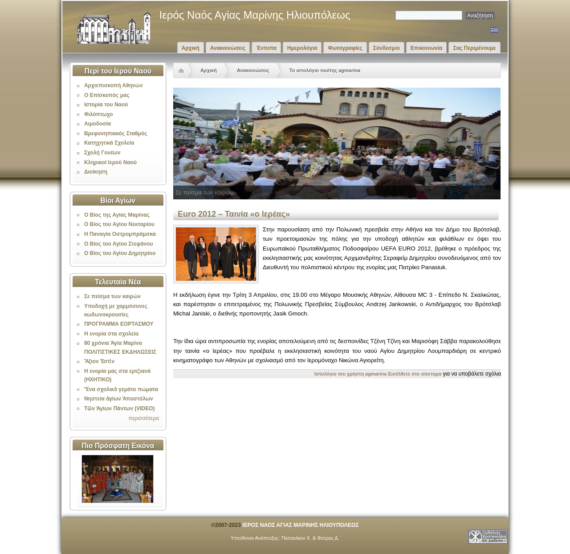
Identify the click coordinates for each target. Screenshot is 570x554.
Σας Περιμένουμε (474, 48)
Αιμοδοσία (97, 124)
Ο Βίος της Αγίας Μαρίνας (117, 215)
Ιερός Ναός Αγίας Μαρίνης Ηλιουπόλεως (254, 15)
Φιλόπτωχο (98, 114)
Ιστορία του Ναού (106, 104)
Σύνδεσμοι (386, 48)
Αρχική (191, 48)
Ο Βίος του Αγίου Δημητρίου (119, 253)
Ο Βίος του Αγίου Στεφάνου (118, 244)
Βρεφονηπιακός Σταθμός (115, 133)
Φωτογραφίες (345, 48)
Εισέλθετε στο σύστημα (415, 373)
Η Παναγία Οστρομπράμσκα (120, 234)
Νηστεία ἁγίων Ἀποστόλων (118, 399)
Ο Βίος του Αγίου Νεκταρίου (119, 224)
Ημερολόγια (302, 48)
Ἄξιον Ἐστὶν (99, 361)
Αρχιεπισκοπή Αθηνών (113, 85)
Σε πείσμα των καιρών (112, 296)
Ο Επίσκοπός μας (107, 95)
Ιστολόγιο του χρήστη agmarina (350, 373)
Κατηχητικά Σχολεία (109, 143)
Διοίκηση (95, 172)
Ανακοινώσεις (228, 48)
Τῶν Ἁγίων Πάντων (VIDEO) (119, 408)
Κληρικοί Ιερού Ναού (110, 162)
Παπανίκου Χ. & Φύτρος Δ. (310, 538)
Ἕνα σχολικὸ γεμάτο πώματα (121, 389)
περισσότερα (144, 418)
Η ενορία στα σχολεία (111, 334)
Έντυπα (266, 48)
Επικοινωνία (427, 48)
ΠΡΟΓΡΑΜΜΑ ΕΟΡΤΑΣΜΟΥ (119, 324)
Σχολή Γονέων (102, 153)
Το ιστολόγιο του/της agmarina (324, 70)
